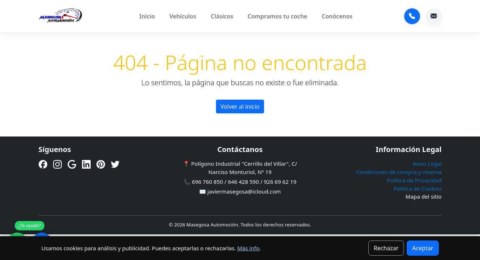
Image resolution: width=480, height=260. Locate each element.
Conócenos (337, 16)
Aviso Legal (426, 163)
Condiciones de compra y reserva (399, 172)
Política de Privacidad (414, 180)
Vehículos (182, 16)
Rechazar (386, 248)
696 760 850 (412, 16)
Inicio (147, 16)
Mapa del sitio (424, 196)
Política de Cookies (417, 188)
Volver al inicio (240, 106)
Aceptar (422, 248)
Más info (248, 248)
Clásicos (222, 16)
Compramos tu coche (277, 16)
